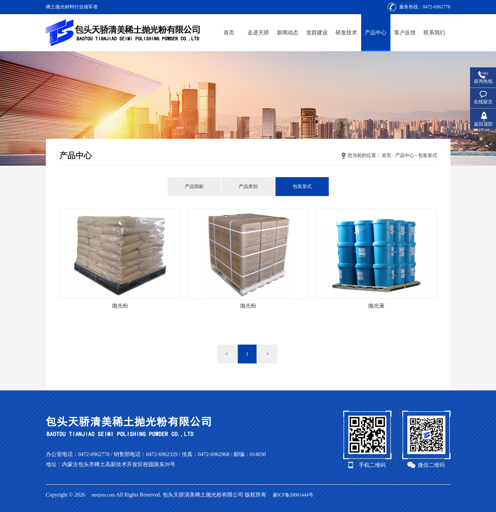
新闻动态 (287, 32)
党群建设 (317, 32)
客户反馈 (405, 32)
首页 (229, 32)
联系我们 (434, 32)
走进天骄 (258, 32)
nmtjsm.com (103, 495)
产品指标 (194, 186)
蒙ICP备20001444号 (293, 495)
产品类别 (248, 186)
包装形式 (427, 155)
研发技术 (346, 32)
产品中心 (375, 32)
